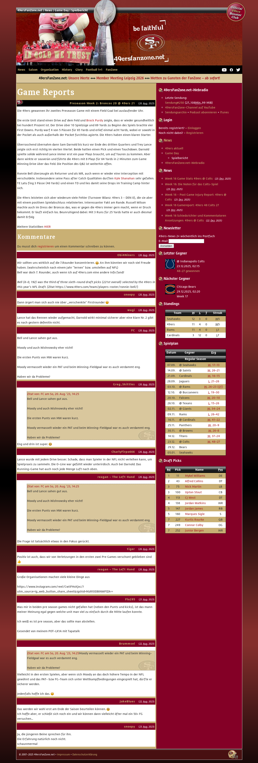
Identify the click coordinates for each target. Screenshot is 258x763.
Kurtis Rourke (194, 519)
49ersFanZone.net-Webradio (184, 163)
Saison (33, 70)
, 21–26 (213, 381)
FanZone (112, 70)
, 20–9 (213, 425)
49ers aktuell (174, 148)
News (48, 10)
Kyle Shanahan (124, 178)
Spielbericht (79, 10)
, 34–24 (213, 408)
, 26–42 (213, 414)
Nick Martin (193, 486)
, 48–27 (214, 442)
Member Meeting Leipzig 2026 (120, 78)
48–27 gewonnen (188, 271)
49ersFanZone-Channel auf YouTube (190, 107)
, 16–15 (214, 376)
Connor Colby (194, 525)
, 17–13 (214, 365)
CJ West (190, 497)
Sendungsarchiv (176, 112)
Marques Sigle (195, 514)
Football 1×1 (94, 70)
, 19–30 (213, 392)
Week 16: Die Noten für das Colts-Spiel (191, 184)
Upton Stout (193, 492)
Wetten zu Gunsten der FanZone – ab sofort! (185, 78)
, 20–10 (213, 398)
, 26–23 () (213, 387)
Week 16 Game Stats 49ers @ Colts (189, 178)
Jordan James (194, 508)
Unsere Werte (78, 78)
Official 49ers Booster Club (236, 12)
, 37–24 (214, 436)
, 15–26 (213, 403)
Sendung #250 (174, 102)
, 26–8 (213, 430)
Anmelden (166, 245)
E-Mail (163, 241)
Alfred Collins (194, 481)
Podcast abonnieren (203, 112)
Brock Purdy (94, 120)
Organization (50, 70)
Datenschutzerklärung (84, 754)
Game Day (62, 10)
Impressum (63, 754)
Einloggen (194, 128)
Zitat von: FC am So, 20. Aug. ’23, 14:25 (53, 394)
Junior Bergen (194, 530)
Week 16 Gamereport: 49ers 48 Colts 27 (192, 205)
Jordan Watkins (195, 503)
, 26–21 (214, 370)
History (67, 70)
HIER (47, 226)
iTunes (224, 112)
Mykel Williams (195, 476)
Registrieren (194, 133)
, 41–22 (214, 420)
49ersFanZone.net (90, 45)
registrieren (45, 246)
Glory (79, 70)
